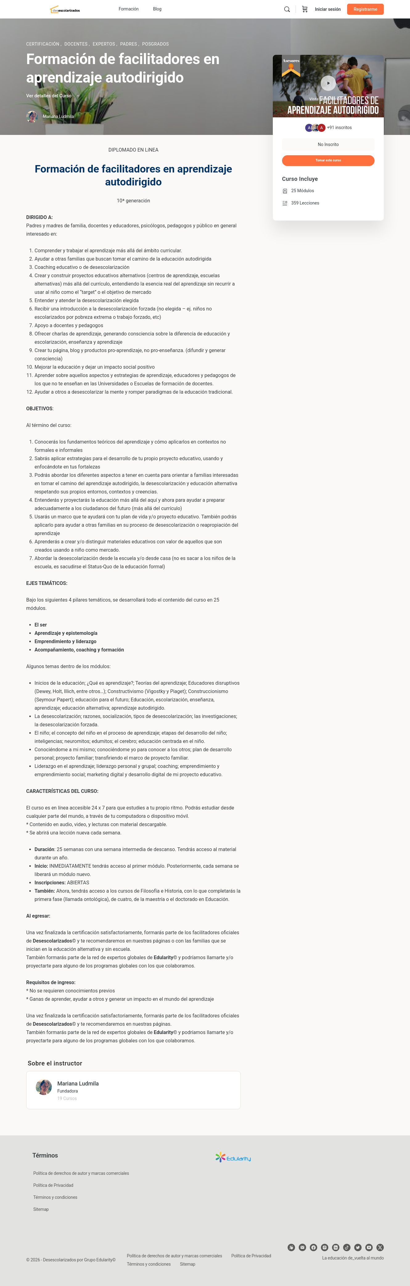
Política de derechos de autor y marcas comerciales (81, 1173)
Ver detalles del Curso (53, 96)
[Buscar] (287, 9)
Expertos (105, 44)
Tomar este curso (328, 160)
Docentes (76, 44)
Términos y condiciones (55, 1197)
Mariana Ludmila (78, 1083)
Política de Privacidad (53, 1185)
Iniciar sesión (328, 9)
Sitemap (41, 1209)
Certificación (43, 44)
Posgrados (155, 44)
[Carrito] (305, 9)
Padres (129, 44)
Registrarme (365, 9)
